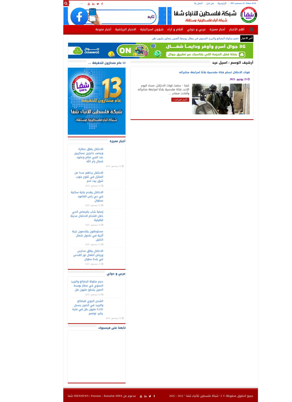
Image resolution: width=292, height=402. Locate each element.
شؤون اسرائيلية (137, 29)
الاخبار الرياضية (111, 29)
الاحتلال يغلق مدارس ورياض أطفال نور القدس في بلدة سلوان (74, 255)
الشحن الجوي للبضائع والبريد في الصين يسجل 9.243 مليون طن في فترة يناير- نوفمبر (73, 307)
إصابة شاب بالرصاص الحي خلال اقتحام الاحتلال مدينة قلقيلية (72, 216)
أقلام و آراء (161, 29)
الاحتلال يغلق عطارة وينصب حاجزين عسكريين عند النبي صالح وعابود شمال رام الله (74, 155)
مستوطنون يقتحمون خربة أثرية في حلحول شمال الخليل (73, 235)
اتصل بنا (184, 3)
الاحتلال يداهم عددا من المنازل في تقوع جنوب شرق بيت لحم (74, 176)
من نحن (195, 3)
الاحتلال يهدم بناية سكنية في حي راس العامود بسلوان (72, 196)
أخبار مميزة (203, 29)
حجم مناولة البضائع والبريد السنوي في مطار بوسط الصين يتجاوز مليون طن (180, 38)
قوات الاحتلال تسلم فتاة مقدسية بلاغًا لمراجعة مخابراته (200, 72)
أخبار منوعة (89, 29)
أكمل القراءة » (165, 99)
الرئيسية (207, 3)
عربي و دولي (181, 29)
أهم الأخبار (222, 29)
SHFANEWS (66, 395)
